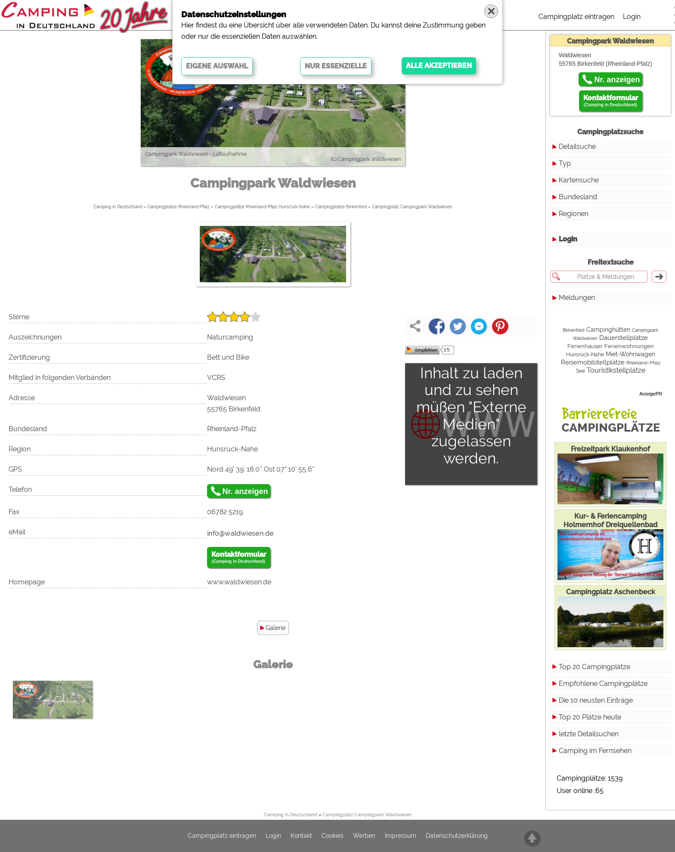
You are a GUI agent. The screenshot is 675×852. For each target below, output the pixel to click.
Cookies (333, 836)
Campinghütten (608, 329)
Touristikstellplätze (616, 370)
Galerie (275, 627)
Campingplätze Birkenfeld (341, 206)
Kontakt (301, 836)
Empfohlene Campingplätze (603, 683)
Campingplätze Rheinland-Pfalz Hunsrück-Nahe (262, 206)
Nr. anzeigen (245, 491)
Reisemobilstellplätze (593, 362)
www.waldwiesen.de (239, 582)
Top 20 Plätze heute (590, 717)
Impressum (400, 836)
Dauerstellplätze (623, 337)
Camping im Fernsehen (595, 751)
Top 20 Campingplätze (594, 667)
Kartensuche (579, 180)
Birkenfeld (574, 330)
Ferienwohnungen (629, 346)
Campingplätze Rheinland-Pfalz (178, 206)
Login (632, 16)
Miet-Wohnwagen (630, 354)
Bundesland (578, 197)
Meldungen (577, 297)
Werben (364, 836)
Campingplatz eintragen (576, 16)
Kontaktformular (238, 557)
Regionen (573, 214)
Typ (565, 163)
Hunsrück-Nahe (585, 355)
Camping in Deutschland (117, 206)
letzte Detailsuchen (589, 734)
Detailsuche (577, 146)
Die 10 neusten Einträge (596, 700)
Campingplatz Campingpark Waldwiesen (412, 206)
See (580, 371)
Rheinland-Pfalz (643, 363)
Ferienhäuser (585, 346)
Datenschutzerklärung (457, 836)
